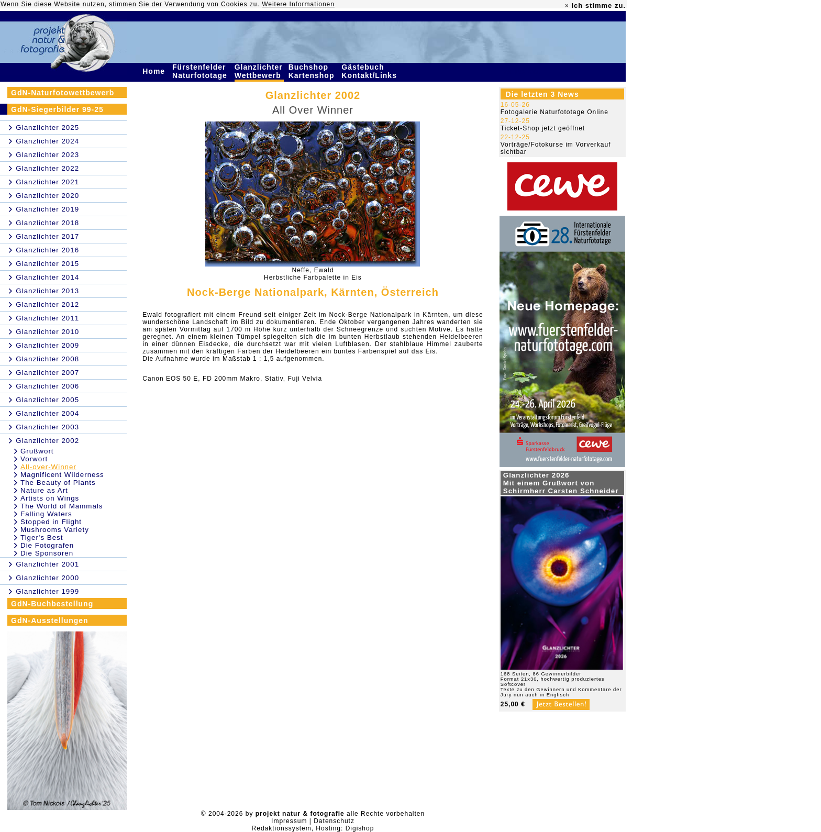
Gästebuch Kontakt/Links (370, 71)
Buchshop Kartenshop (313, 71)
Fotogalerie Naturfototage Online (554, 112)
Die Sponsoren (46, 553)
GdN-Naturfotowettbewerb (62, 92)
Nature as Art (44, 490)
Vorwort (34, 459)
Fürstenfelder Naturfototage (201, 71)
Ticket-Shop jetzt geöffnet (543, 128)
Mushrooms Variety (54, 530)
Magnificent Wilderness (62, 475)
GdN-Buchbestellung (52, 604)
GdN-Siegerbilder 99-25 (57, 109)
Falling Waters (46, 514)
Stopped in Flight (51, 522)
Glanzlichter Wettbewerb (259, 71)
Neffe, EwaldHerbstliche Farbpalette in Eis (313, 274)
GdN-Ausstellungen (49, 620)
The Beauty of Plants (58, 482)
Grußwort (37, 451)
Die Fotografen (47, 545)
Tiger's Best (41, 537)
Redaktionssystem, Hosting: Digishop (313, 828)
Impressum (289, 821)
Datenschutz (334, 821)
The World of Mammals (61, 506)
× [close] (567, 5)
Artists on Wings (49, 498)
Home (155, 71)
